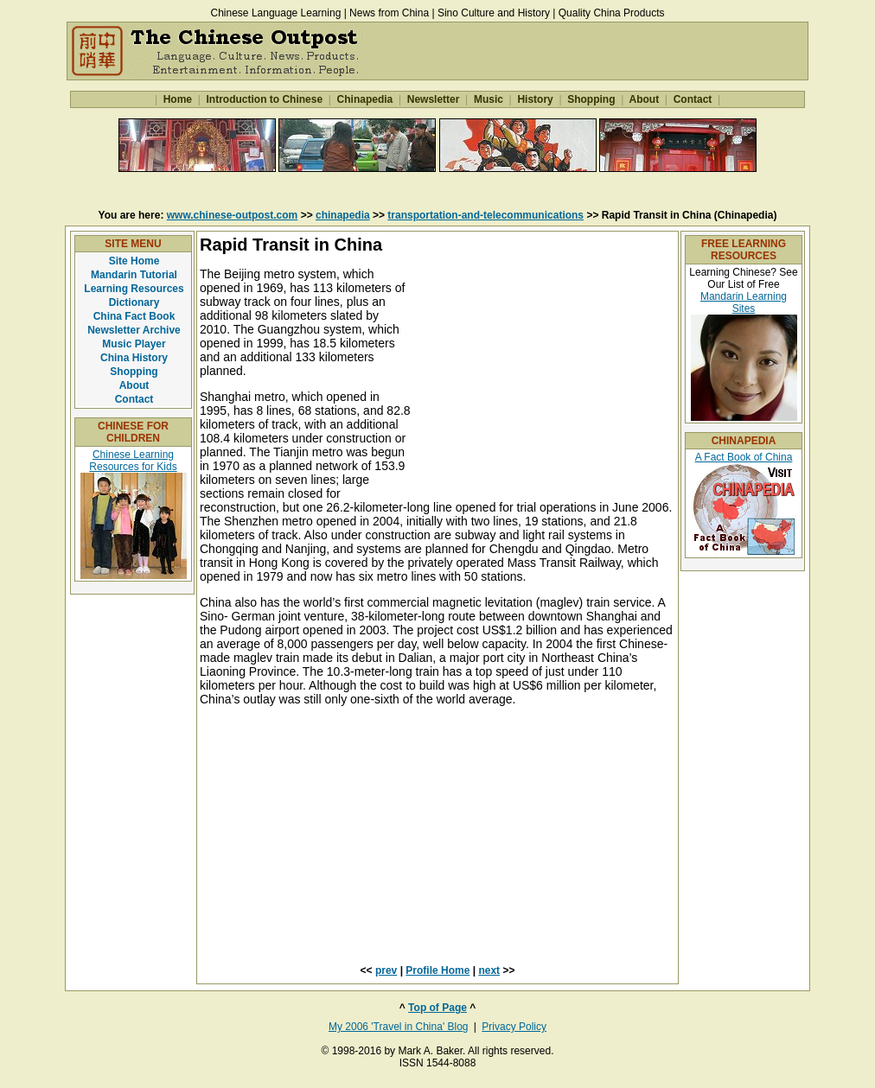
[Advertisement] (437, 189)
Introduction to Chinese (264, 99)
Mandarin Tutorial (134, 275)
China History (134, 358)
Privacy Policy (514, 1027)
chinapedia (343, 215)
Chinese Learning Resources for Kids (132, 461)
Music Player (133, 344)
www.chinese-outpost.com (232, 215)
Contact (692, 99)
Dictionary (134, 302)
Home (177, 99)
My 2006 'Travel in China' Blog (399, 1027)
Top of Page (437, 1008)
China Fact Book (134, 316)
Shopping (591, 99)
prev (386, 970)
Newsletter (433, 99)
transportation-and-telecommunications (485, 215)
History (535, 99)
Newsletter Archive (134, 330)
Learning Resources (133, 289)
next (489, 970)
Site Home (134, 261)
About (644, 99)
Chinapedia (364, 99)
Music (489, 99)
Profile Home (437, 970)
